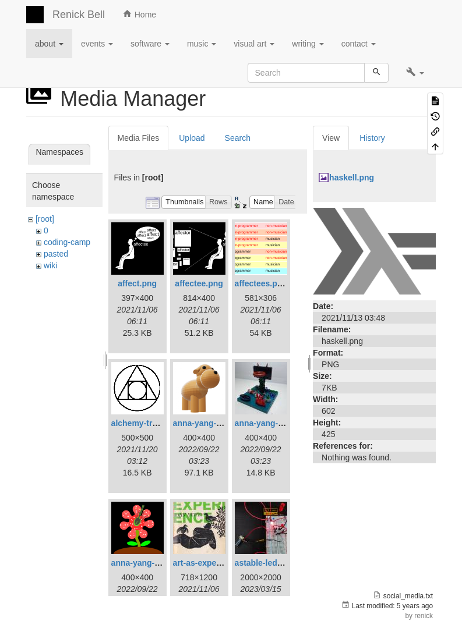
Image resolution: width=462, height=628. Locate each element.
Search (238, 138)
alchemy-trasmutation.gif (159, 423)
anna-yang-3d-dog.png (217, 423)
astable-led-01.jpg (269, 562)
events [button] (97, 43)
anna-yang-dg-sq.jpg (275, 423)
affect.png (137, 283)
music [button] (201, 43)
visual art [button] (254, 43)
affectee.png (199, 283)
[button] (415, 72)
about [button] (49, 43)
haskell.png (351, 177)
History (372, 138)
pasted (56, 253)
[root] (45, 218)
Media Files (139, 138)
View (331, 138)
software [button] (150, 43)
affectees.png (261, 283)
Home (139, 14)
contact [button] (358, 43)
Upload (191, 138)
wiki (50, 265)
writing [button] (307, 43)
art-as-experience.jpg (214, 562)
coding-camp (67, 242)
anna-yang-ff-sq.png (150, 562)
